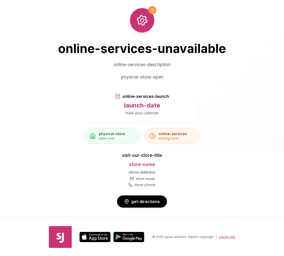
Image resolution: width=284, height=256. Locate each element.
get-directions (142, 201)
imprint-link (227, 237)
